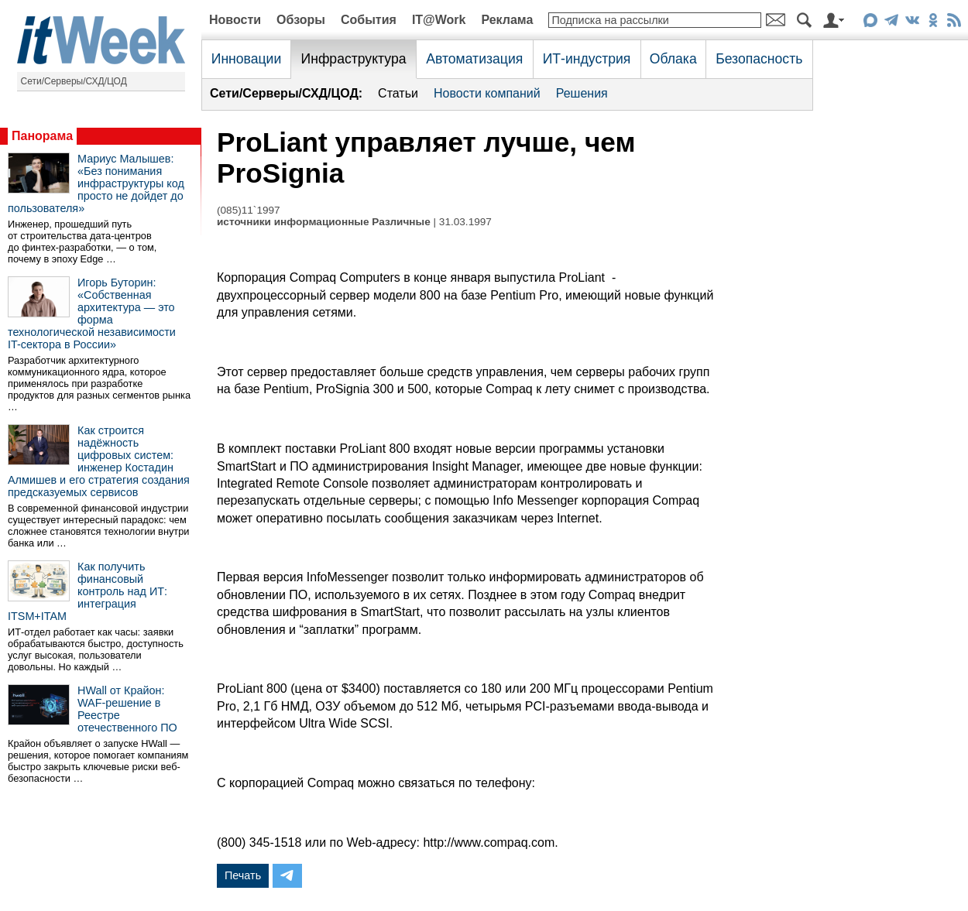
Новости (235, 19)
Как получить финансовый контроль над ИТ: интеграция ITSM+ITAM (87, 591)
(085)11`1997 (248, 210)
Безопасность (759, 59)
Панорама (42, 135)
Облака (673, 59)
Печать (243, 875)
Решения (582, 93)
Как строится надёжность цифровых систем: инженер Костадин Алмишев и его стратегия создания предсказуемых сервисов (99, 461)
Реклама (507, 19)
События (368, 19)
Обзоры (300, 19)
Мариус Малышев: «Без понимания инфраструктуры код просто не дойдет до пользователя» (96, 183)
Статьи (398, 93)
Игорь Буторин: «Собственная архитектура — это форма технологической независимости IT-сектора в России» (92, 313)
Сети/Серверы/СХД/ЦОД (74, 81)
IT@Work (439, 19)
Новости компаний (487, 93)
